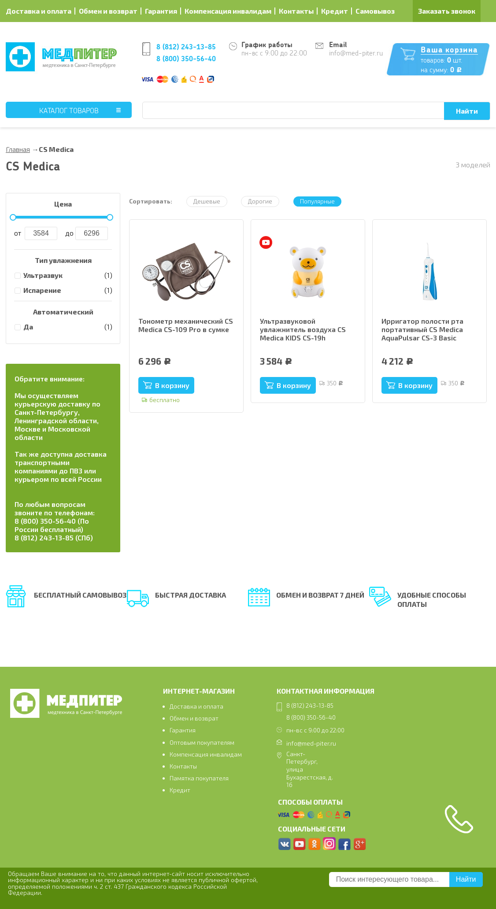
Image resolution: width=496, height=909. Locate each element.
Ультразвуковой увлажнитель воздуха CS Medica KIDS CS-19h (303, 329)
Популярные (317, 201)
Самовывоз (375, 11)
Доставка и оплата (38, 11)
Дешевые (206, 201)
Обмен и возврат (108, 11)
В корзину (172, 385)
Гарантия (161, 11)
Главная (18, 149)
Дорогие (260, 201)
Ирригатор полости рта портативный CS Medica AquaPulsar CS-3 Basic (422, 329)
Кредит (334, 11)
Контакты (296, 11)
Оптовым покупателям (202, 742)
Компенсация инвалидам (228, 11)
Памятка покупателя (199, 778)
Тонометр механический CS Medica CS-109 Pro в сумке (185, 325)
